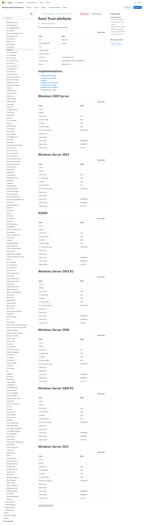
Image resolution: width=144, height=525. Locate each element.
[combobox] (18, 17)
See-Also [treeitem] (9, 107)
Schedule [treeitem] (9, 72)
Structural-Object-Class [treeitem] (13, 219)
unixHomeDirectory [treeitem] (12, 371)
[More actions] (104, 13)
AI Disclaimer (6, 519)
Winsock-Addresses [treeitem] (12, 469)
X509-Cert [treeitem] (9, 483)
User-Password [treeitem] (11, 401)
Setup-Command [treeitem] (11, 151)
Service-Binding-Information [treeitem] (15, 129)
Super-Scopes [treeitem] (11, 235)
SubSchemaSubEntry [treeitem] (12, 227)
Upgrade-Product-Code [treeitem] (13, 382)
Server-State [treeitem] (10, 126)
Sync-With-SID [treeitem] (11, 254)
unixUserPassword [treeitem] (12, 374)
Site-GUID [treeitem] (9, 192)
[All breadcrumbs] (39, 13)
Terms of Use (67, 519)
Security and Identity (49, 14)
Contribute (33, 519)
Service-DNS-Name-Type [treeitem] (14, 143)
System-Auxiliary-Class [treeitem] (13, 257)
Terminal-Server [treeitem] (11, 290)
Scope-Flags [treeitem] (10, 88)
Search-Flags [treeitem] (10, 96)
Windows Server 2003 (117, 22)
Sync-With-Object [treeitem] (12, 251)
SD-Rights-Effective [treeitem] (12, 94)
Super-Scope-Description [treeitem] (14, 232)
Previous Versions (17, 519)
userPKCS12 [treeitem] (10, 404)
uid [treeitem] (7, 355)
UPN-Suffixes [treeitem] (10, 385)
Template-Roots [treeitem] (11, 284)
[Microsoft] (3, 2)
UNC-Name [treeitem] (10, 360)
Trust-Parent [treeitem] (10, 341)
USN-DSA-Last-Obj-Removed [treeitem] (15, 426)
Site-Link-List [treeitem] (10, 194)
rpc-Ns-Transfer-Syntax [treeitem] (13, 61)
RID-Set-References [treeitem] (12, 20)
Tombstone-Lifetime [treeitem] (12, 314)
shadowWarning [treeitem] (11, 170)
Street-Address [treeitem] (11, 216)
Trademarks (76, 519)
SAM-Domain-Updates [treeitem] (13, 69)
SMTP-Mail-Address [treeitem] (12, 208)
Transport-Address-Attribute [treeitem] (15, 317)
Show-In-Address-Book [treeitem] (13, 181)
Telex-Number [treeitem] (10, 279)
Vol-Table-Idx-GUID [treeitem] (12, 453)
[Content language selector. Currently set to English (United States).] (10, 514)
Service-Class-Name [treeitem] (12, 137)
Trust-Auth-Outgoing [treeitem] (13, 336)
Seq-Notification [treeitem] (11, 110)
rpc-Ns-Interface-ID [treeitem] (12, 50)
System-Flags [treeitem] (10, 260)
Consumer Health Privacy (53, 519)
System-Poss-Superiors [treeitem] (13, 271)
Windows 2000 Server (117, 19)
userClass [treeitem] (9, 393)
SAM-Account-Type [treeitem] (12, 66)
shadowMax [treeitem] (10, 164)
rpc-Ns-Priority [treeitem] (11, 55)
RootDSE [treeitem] (6, 502)
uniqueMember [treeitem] (11, 369)
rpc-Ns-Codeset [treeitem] (11, 42)
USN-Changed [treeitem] (11, 420)
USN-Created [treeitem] (10, 423)
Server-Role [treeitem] (10, 123)
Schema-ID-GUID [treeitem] (12, 77)
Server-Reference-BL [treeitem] (12, 121)
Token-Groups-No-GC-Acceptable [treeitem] (16, 311)
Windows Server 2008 (117, 29)
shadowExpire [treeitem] (10, 153)
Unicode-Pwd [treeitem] (10, 363)
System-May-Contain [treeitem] (13, 262)
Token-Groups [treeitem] (11, 306)
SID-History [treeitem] (10, 186)
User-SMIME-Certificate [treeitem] (13, 415)
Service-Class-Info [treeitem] (12, 134)
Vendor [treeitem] (9, 439)
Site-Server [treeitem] (10, 205)
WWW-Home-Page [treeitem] (12, 472)
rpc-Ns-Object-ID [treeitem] (12, 53)
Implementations (116, 17)
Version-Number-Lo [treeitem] (12, 448)
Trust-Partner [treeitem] (10, 344)
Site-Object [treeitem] (10, 200)
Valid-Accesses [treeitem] (11, 437)
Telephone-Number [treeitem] (12, 273)
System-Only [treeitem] (10, 268)
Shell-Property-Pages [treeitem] (13, 175)
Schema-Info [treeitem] (10, 80)
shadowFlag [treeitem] (10, 156)
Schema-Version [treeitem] (11, 85)
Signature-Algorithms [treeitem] (13, 189)
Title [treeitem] (8, 303)
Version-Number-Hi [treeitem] (12, 445)
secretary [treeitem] (9, 102)
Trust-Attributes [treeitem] (11, 331)
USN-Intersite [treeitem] (10, 429)
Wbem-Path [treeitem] (10, 458)
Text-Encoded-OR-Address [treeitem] (14, 295)
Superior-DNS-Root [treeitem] (12, 230)
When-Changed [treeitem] (11, 464)
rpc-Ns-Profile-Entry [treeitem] (12, 58)
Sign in (140, 2)
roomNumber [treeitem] (10, 31)
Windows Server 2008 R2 (118, 31)
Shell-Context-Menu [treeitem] (12, 172)
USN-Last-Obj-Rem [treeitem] (12, 431)
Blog (25, 519)
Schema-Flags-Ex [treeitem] (11, 74)
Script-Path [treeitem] (10, 91)
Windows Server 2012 (117, 34)
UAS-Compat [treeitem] (10, 352)
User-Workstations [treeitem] (12, 418)
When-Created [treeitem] (11, 467)
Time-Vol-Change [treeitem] (11, 301)
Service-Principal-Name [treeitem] (13, 148)
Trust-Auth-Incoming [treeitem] (13, 333)
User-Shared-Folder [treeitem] (12, 410)
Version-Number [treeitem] (11, 442)
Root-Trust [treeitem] (10, 34)
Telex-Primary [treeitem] (10, 281)
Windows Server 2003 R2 (118, 27)
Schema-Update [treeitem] (11, 83)
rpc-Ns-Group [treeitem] (11, 47)
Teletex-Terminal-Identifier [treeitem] (14, 276)
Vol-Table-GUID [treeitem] (11, 450)
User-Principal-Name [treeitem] (12, 407)
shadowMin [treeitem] (10, 167)
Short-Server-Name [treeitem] (12, 178)
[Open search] (135, 2)
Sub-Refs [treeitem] (9, 224)
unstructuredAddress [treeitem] (12, 377)
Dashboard (138, 7)
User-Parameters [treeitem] (11, 399)
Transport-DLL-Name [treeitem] (13, 320)
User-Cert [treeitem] (9, 390)
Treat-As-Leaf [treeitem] (10, 325)
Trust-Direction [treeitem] (11, 339)
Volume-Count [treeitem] (11, 456)
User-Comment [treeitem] (11, 396)
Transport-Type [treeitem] (11, 322)
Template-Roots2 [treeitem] (11, 287)
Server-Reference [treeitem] (11, 118)
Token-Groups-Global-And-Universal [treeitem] (17, 309)
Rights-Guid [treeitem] (10, 25)
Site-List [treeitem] (9, 197)
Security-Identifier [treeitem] (12, 104)
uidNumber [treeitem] (10, 358)
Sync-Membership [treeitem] (12, 249)
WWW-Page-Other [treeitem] (12, 475)
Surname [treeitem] (9, 243)
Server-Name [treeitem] (10, 115)
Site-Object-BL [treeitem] (11, 203)
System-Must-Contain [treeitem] (13, 265)
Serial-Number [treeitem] (11, 113)
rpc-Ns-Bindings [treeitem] (11, 39)
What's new (128, 7)
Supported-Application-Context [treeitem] (15, 241)
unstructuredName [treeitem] (12, 379)
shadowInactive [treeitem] (11, 159)
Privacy (40, 519)
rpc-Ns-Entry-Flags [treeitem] (12, 44)
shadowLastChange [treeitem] (12, 162)
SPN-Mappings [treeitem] (11, 211)
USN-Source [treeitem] (10, 434)
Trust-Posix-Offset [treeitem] (12, 347)
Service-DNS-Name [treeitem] (12, 140)
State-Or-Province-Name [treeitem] (14, 213)
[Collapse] (31, 13)
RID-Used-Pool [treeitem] (11, 23)
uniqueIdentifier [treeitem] (11, 366)
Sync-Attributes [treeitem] (11, 246)
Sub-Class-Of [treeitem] (10, 222)
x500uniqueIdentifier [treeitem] (12, 480)
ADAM (113, 24)
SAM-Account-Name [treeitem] (13, 64)
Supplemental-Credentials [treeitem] (14, 238)
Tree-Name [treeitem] (10, 328)
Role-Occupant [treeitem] (11, 28)
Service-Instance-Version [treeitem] (14, 145)
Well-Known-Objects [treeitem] (12, 461)
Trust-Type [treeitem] (9, 350)
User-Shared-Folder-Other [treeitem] (14, 412)
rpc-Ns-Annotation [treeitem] (12, 36)
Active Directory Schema (63, 14)
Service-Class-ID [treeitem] (11, 132)
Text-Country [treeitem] (10, 292)
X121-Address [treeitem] (10, 478)
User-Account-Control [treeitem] (13, 388)
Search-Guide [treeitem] (10, 99)
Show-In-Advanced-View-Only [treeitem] (15, 183)
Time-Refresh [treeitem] (10, 298)
